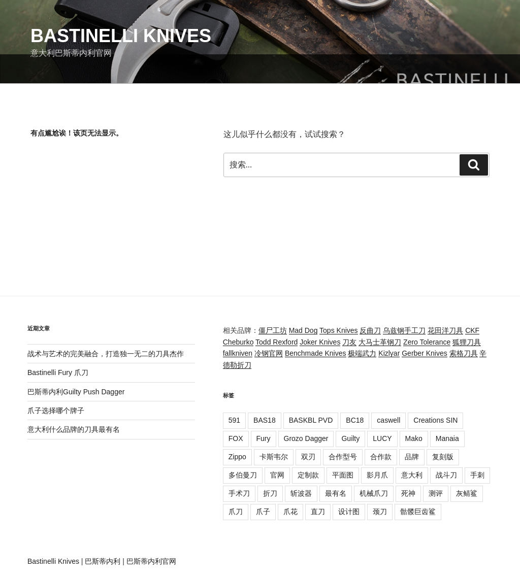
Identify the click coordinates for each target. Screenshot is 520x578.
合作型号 (343, 457)
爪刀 (236, 511)
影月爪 (377, 475)
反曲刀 (370, 330)
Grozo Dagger (306, 438)
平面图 (342, 475)
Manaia (447, 438)
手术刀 (239, 493)
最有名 (335, 493)
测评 (436, 493)
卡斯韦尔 (273, 457)
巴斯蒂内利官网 (151, 561)
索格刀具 (463, 353)
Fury (263, 438)
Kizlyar (389, 353)
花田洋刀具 (445, 330)
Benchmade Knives (315, 353)
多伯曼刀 (243, 475)
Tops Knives (338, 330)
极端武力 (362, 353)
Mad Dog (303, 330)
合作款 (381, 457)
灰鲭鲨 (466, 493)
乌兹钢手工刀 (404, 330)
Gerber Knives (424, 353)
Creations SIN (435, 420)
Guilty (350, 438)
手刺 (477, 475)
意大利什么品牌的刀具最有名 (73, 429)
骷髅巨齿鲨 (418, 511)
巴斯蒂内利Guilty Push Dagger (75, 392)
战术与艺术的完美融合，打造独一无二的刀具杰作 (105, 354)
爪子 (263, 511)
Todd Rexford (276, 342)
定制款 (308, 475)
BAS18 (264, 420)
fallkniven (237, 353)
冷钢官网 (268, 353)
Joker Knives (320, 342)
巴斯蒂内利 (102, 561)
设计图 (349, 511)
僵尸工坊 (272, 330)
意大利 (411, 475)
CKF (472, 330)
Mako (413, 438)
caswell (388, 420)
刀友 (349, 342)
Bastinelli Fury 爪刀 (57, 372)
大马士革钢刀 (380, 342)
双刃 (308, 457)
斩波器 (301, 493)
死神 (408, 493)
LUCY (382, 438)
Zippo (237, 457)
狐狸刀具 (466, 342)
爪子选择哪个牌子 (55, 410)
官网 (277, 475)
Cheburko (238, 342)
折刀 (270, 493)
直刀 (318, 511)
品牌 (412, 457)
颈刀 (380, 511)
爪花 (290, 511)
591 (234, 420)
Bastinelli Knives (120, 35)
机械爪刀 (374, 493)
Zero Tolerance (426, 342)
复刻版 (442, 457)
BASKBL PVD (311, 420)
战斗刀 (446, 475)
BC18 (355, 420)
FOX (236, 438)
